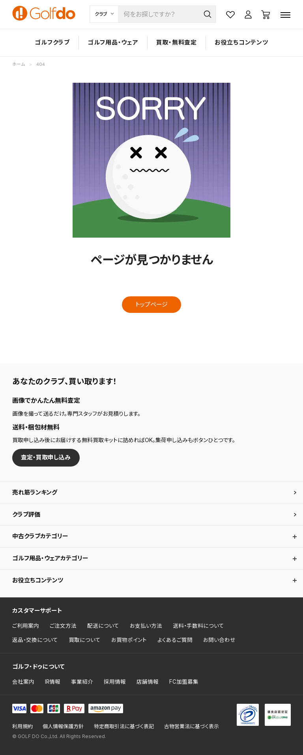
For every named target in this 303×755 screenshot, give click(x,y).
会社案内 (23, 682)
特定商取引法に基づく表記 (124, 726)
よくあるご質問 (175, 640)
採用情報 (115, 682)
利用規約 (22, 726)
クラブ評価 (26, 514)
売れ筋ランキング (34, 492)
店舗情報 (148, 682)
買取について (85, 640)
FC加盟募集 (183, 682)
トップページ (151, 304)
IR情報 (52, 682)
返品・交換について (35, 640)
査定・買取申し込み (46, 457)
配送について (103, 626)
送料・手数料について (198, 626)
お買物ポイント (129, 640)
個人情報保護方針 (63, 726)
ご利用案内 (25, 626)
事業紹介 (82, 682)
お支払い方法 (146, 626)
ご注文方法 (63, 626)
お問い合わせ (219, 640)
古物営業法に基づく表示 (191, 726)
